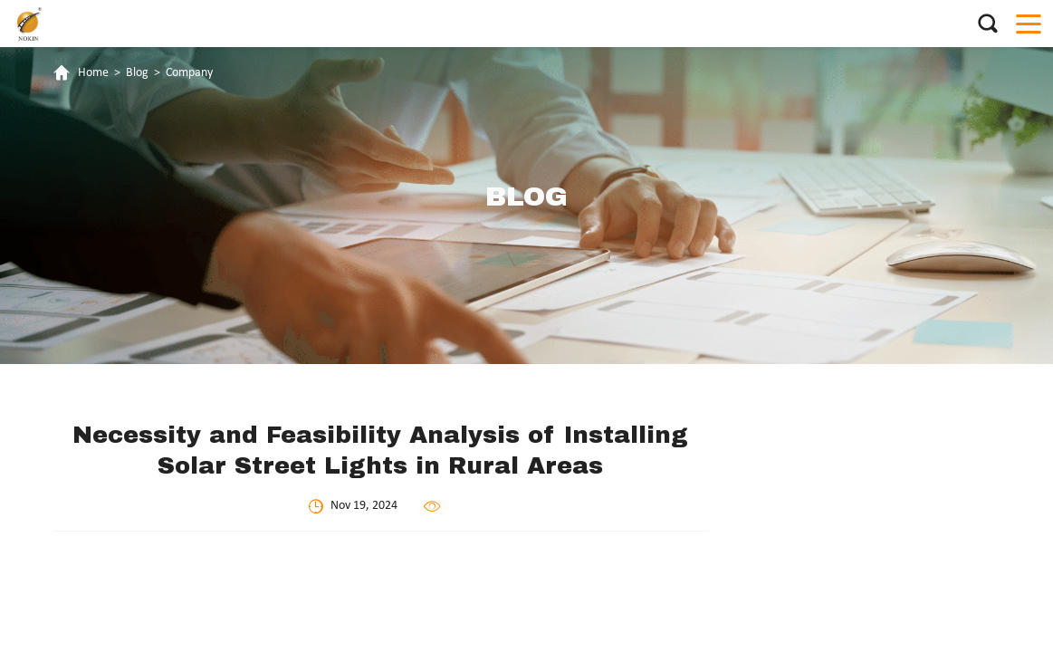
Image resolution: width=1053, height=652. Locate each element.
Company (189, 73)
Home (93, 73)
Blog (137, 73)
